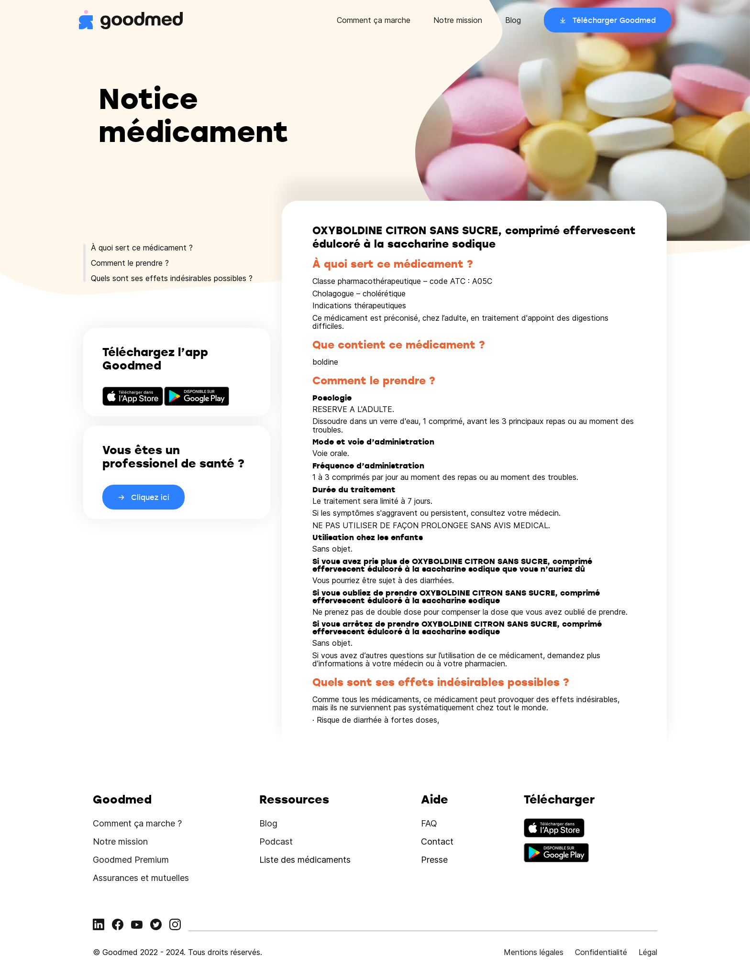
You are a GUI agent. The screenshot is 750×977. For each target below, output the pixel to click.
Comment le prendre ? (130, 263)
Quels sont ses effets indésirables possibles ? (172, 278)
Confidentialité (601, 952)
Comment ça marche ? (137, 823)
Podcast (276, 841)
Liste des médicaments (305, 860)
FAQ (429, 823)
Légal (648, 952)
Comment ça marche (373, 20)
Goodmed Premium (131, 860)
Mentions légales (533, 952)
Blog (513, 20)
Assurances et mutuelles (141, 878)
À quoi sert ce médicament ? (142, 247)
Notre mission (457, 20)
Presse (434, 860)
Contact (437, 841)
